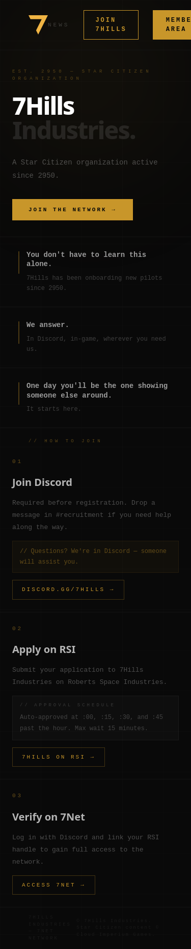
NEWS (58, 24)
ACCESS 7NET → (54, 885)
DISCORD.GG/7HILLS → (68, 589)
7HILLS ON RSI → (58, 757)
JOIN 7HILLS (110, 25)
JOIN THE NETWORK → (73, 209)
